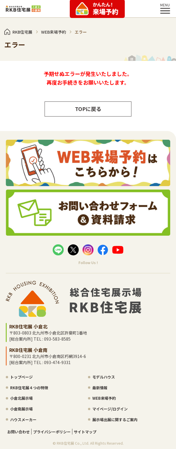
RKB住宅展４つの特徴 (29, 387)
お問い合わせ (18, 432)
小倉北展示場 (21, 398)
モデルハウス (103, 377)
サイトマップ (85, 432)
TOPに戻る (88, 108)
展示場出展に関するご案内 (115, 419)
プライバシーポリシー (52, 432)
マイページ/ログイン (110, 409)
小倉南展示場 (21, 409)
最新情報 (99, 387)
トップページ (21, 377)
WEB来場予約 (104, 398)
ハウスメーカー (23, 419)
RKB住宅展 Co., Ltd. (73, 443)
